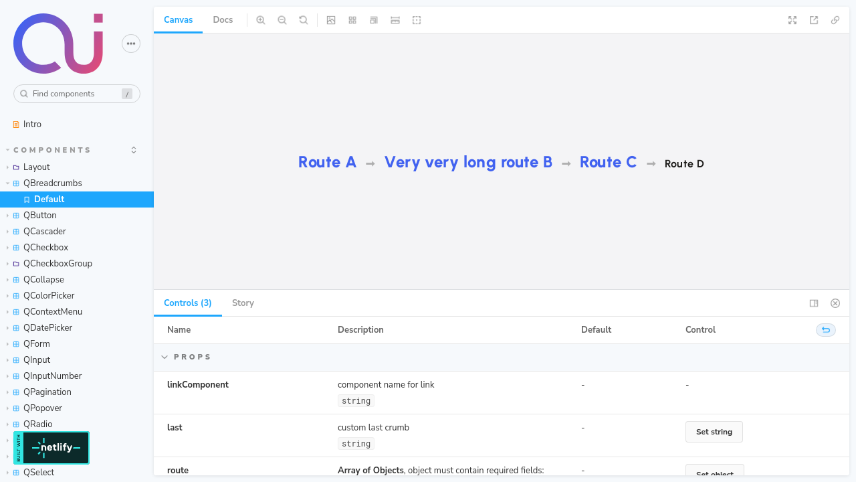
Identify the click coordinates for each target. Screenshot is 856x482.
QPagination (39, 392)
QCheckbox (37, 248)
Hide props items (241, 357)
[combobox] (76, 93)
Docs (223, 20)
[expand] (133, 150)
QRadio (29, 424)
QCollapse (35, 280)
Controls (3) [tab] (188, 303)
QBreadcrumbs (44, 183)
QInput (28, 360)
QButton (32, 216)
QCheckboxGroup (49, 264)
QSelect (30, 473)
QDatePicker (39, 328)
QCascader (36, 232)
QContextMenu (44, 312)
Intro (26, 124)
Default (43, 199)
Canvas (178, 20)
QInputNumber (44, 376)
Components (49, 150)
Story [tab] (243, 303)
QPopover (34, 408)
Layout (28, 167)
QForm (28, 344)
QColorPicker (40, 296)
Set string (714, 431)
